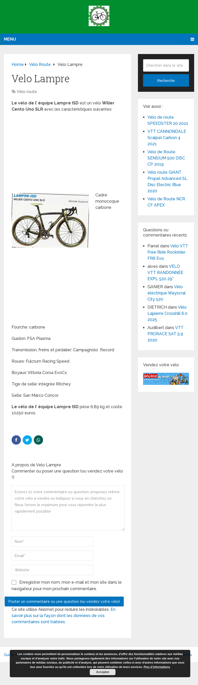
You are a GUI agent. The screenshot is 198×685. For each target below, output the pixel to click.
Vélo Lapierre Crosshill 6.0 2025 (167, 313)
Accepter (102, 672)
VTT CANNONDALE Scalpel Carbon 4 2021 (166, 137)
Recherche (166, 81)
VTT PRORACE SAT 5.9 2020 (165, 333)
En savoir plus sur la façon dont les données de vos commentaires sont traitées (64, 615)
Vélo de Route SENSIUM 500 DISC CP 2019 (166, 158)
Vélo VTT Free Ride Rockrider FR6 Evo (167, 252)
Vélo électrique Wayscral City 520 (166, 293)
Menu (10, 39)
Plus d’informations (157, 666)
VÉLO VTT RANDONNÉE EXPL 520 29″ (165, 272)
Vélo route (27, 91)
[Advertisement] (68, 154)
